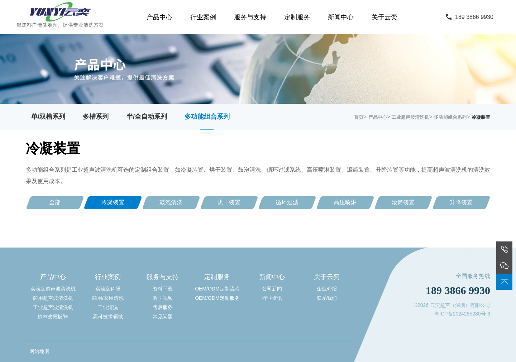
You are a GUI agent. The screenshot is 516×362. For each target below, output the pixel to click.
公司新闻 (272, 289)
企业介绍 (327, 289)
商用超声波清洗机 (53, 298)
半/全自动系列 (146, 116)
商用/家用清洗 (108, 298)
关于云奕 (384, 17)
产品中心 (159, 17)
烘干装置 (229, 202)
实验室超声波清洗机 (53, 289)
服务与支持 (250, 17)
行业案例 (203, 17)
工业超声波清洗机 (410, 117)
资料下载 (163, 289)
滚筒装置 (403, 202)
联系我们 (327, 298)
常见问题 (163, 316)
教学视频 (163, 298)
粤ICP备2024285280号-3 (462, 314)
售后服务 (163, 307)
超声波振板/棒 (53, 316)
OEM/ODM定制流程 (217, 289)
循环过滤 (287, 202)
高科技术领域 (108, 316)
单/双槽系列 (48, 116)
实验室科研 (107, 289)
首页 (358, 117)
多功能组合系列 (207, 116)
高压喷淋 (345, 202)
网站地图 (39, 351)
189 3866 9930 (474, 17)
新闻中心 (341, 17)
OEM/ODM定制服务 (217, 298)
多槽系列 (96, 116)
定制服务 (297, 17)
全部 (55, 202)
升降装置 (461, 202)
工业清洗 (108, 307)
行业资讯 (272, 298)
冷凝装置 (481, 117)
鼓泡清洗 (170, 202)
